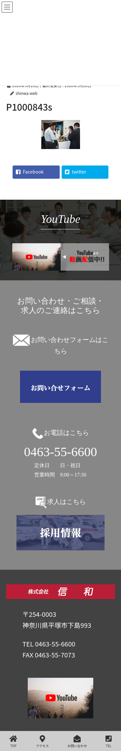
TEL (109, 741)
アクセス (42, 741)
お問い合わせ (77, 741)
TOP (13, 741)
